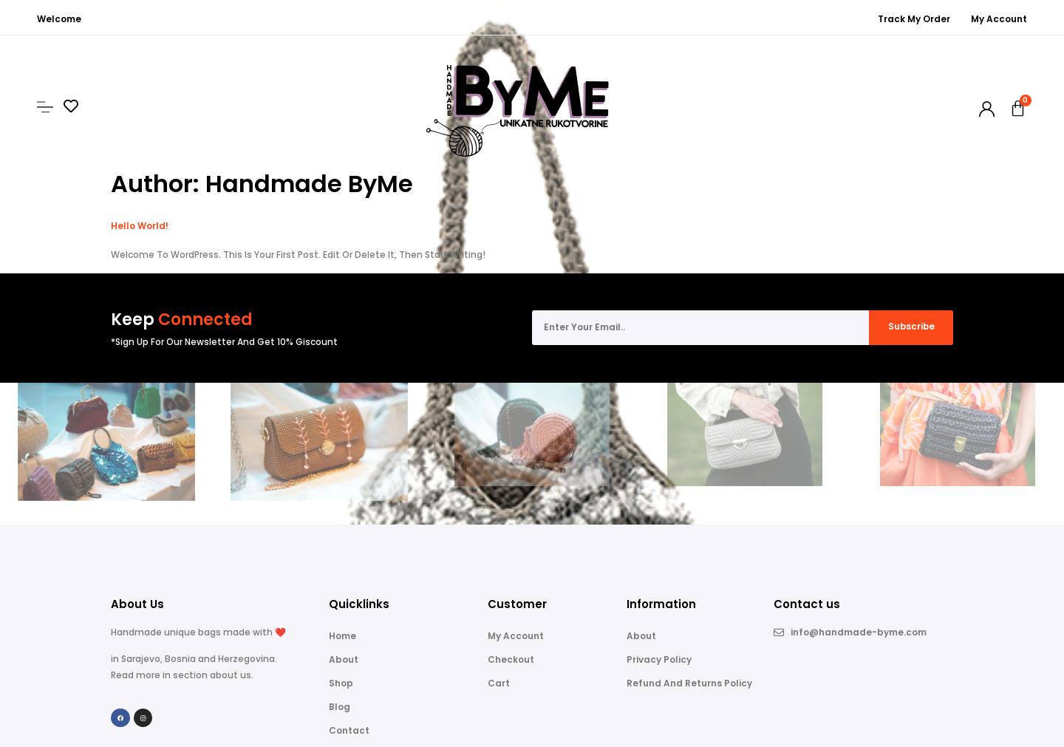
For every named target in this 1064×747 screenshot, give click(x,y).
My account (516, 636)
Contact (349, 730)
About (343, 659)
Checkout (511, 659)
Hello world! (139, 225)
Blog (339, 706)
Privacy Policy (659, 659)
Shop (341, 683)
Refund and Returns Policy (689, 683)
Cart (499, 683)
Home (342, 636)
